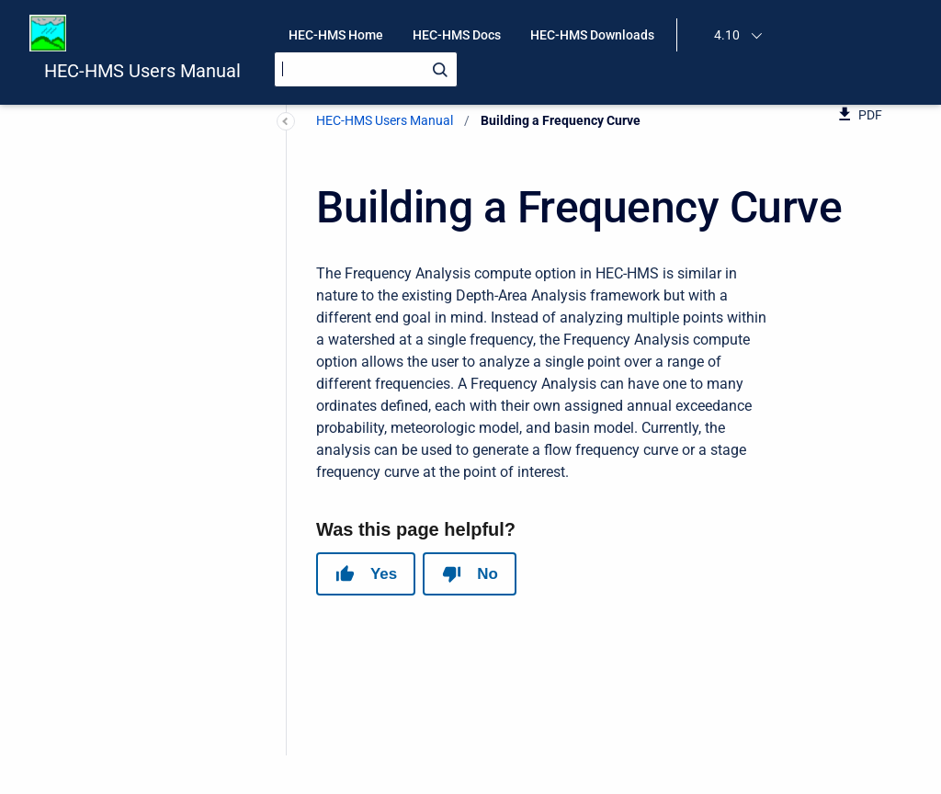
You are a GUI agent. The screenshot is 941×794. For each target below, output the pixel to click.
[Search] (366, 69)
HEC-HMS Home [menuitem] (336, 35)
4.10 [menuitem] (727, 35)
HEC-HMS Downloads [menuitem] (592, 35)
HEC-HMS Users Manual (142, 71)
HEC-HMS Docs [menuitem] (457, 35)
